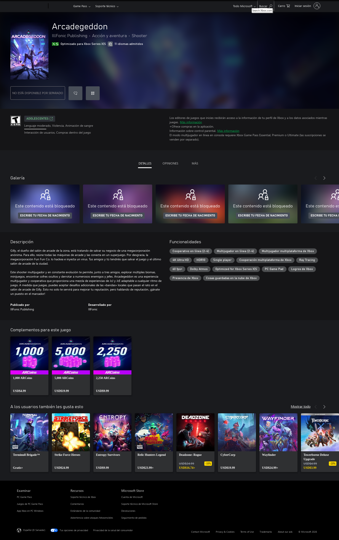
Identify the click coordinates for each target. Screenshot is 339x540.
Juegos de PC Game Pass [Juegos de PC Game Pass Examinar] (30, 503)
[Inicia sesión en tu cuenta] (307, 6)
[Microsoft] (31, 6)
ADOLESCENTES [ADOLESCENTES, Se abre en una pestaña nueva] (39, 118)
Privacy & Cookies (225, 531)
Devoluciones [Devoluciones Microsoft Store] (128, 510)
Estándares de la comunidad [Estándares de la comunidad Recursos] (85, 510)
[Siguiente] (324, 178)
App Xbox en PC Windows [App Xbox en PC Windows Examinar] (30, 510)
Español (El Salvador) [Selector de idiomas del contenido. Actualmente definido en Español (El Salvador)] (34, 530)
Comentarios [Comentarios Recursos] (77, 503)
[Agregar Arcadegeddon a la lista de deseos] (75, 93)
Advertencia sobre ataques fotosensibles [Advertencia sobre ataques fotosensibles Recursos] (91, 517)
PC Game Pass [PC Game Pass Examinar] (24, 497)
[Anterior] (315, 178)
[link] (29, 365)
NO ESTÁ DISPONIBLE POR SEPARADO (37, 93)
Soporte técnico (105, 6)
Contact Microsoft (200, 531)
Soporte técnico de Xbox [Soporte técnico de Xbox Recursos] (83, 497)
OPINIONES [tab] (170, 163)
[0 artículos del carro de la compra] (284, 5)
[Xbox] (60, 6)
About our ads (285, 531)
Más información (191, 122)
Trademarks (266, 531)
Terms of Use (247, 531)
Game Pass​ (80, 6)
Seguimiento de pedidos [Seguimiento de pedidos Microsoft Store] (134, 517)
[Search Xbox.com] (265, 5)
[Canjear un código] (93, 93)
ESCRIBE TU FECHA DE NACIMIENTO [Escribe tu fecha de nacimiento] (45, 215)
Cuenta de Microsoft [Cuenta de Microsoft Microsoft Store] (132, 497)
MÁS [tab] (195, 163)
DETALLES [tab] (145, 163)
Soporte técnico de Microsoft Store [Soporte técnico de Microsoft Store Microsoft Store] (139, 503)
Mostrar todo (300, 406)
